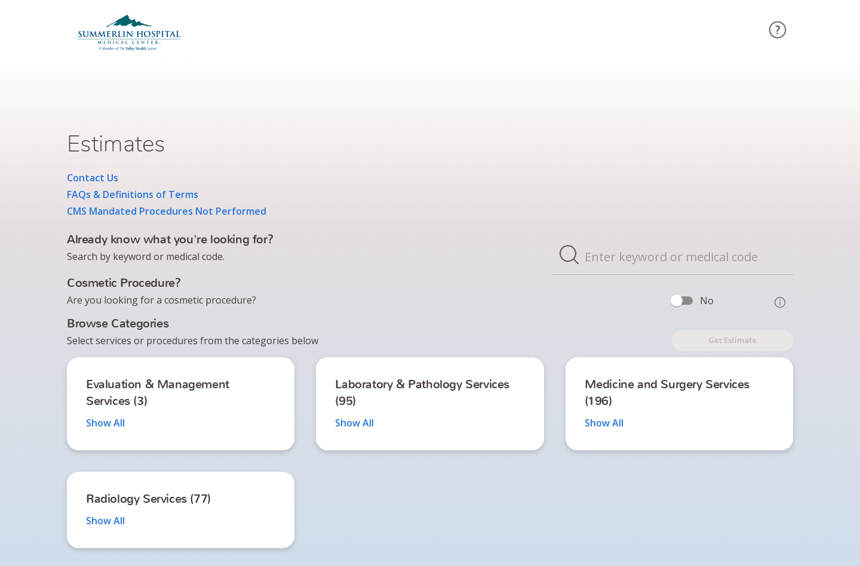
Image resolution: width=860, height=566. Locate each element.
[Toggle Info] (780, 302)
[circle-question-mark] (777, 32)
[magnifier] (569, 256)
